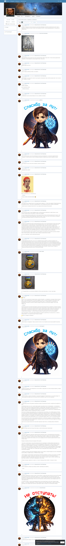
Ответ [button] (23, 468)
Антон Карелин (20, 13)
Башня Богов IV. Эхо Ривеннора (40, 24)
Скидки (7, 27)
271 (31, 22)
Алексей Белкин (42, 487)
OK (62, 542)
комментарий (26, 24)
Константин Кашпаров (43, 33)
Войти (61, 1)
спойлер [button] (23, 195)
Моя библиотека (23, 1)
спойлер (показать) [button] (25, 88)
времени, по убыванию (32, 19)
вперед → (35, 22)
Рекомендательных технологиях (46, 543)
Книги (8, 1)
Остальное (38, 16)
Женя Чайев (42, 251)
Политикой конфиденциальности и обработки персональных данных (47, 542)
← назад (19, 22)
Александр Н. (42, 326)
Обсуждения (12, 1)
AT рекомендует (9, 31)
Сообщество (17, 1)
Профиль (18, 16)
